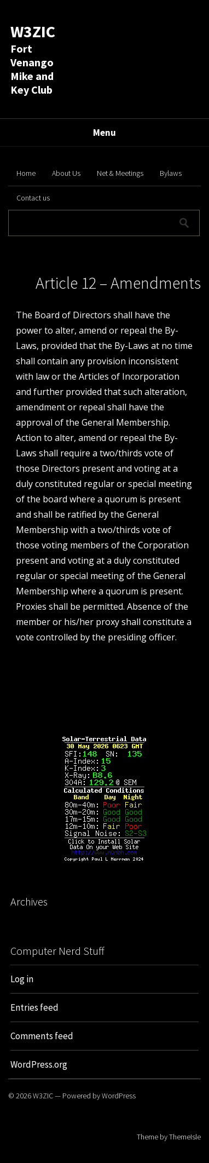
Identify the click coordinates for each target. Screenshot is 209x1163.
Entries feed (34, 1007)
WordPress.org (38, 1064)
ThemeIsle (185, 1137)
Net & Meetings (120, 173)
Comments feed (41, 1036)
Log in (21, 979)
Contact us (33, 198)
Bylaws (171, 173)
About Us (66, 173)
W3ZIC (32, 31)
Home (26, 173)
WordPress (119, 1096)
